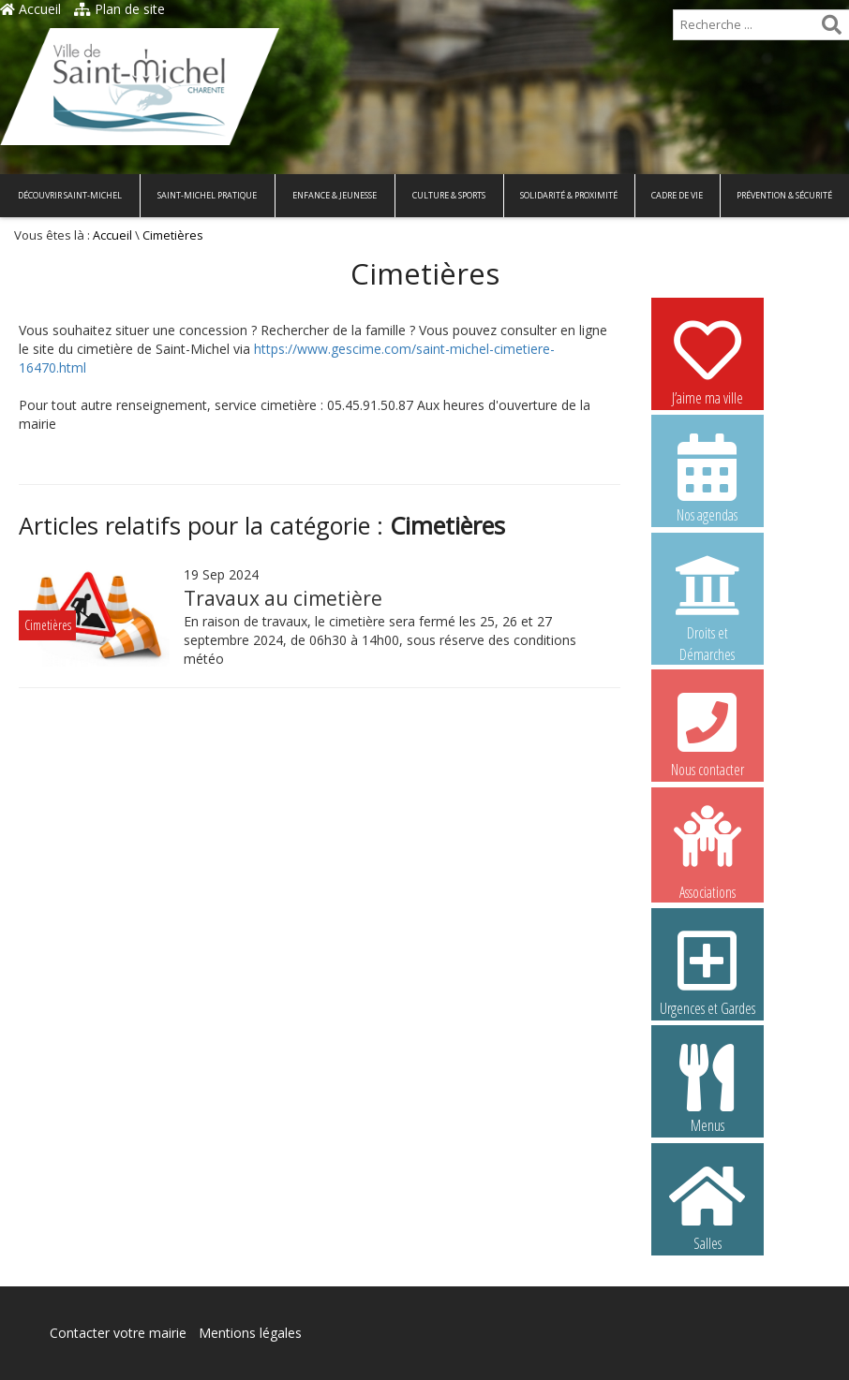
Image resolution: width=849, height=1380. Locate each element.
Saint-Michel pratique (207, 195)
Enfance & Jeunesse (334, 195)
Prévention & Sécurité (784, 195)
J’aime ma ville (707, 360)
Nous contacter (707, 732)
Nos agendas (707, 477)
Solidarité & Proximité (569, 195)
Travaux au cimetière (283, 598)
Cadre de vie (677, 195)
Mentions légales (250, 1333)
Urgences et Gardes (707, 971)
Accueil (30, 9)
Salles (707, 1206)
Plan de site (119, 9)
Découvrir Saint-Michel (70, 195)
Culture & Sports (448, 195)
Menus (707, 1088)
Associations (707, 851)
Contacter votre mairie (118, 1333)
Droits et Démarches (707, 596)
